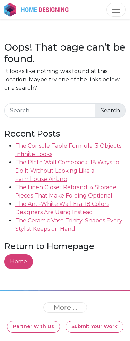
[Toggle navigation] (116, 10)
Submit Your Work (94, 326)
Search (110, 110)
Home (18, 261)
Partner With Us (33, 326)
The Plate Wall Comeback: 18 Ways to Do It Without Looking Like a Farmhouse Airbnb (67, 170)
